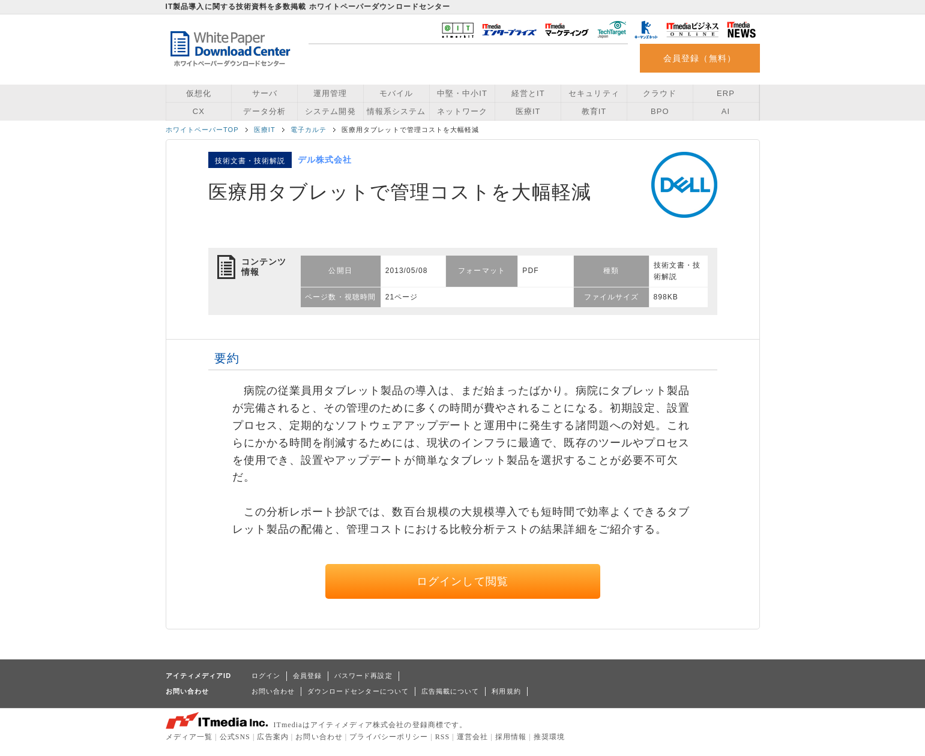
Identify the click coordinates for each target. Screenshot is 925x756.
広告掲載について (450, 691)
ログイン (266, 675)
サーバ (264, 93)
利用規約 (506, 691)
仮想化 (198, 93)
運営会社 (472, 737)
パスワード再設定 (363, 675)
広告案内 (272, 737)
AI (726, 111)
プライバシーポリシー (388, 737)
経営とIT (528, 93)
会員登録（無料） (699, 58)
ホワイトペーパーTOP (202, 129)
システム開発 (330, 111)
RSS (442, 737)
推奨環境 (549, 737)
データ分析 (264, 111)
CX (199, 111)
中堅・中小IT (462, 93)
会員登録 (307, 675)
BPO (660, 111)
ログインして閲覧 (462, 581)
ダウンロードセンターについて (358, 691)
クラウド (659, 93)
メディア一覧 (189, 737)
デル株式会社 (325, 159)
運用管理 (330, 93)
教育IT (594, 111)
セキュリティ (593, 93)
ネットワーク (462, 111)
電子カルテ (309, 129)
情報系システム (396, 111)
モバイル (396, 93)
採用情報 (510, 737)
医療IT (528, 111)
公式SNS (235, 737)
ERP (726, 93)
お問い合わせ (273, 691)
